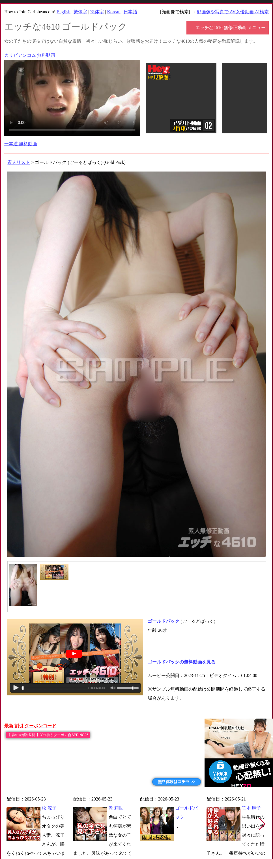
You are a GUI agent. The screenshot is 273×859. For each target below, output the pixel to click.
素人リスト (18, 162)
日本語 (130, 11)
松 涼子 (49, 808)
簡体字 (97, 11)
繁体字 (80, 11)
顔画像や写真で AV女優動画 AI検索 (233, 11)
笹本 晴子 (251, 808)
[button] (262, 824)
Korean (114, 11)
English (63, 11)
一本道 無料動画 (20, 143)
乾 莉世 (116, 808)
